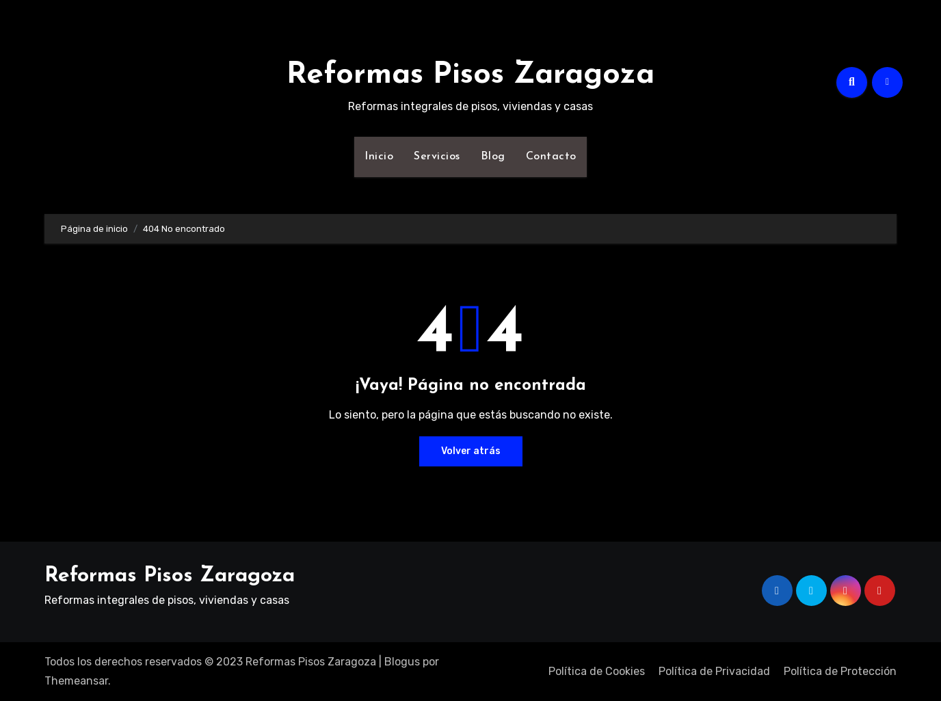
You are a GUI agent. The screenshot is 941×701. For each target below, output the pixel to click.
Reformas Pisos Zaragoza (470, 75)
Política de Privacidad (714, 671)
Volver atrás (471, 451)
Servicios (437, 156)
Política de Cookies (596, 671)
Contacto (551, 156)
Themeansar (76, 680)
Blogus (402, 661)
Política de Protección (840, 671)
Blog (493, 156)
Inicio (379, 156)
